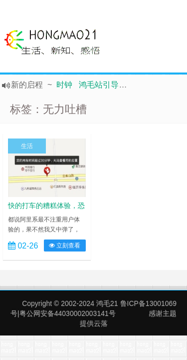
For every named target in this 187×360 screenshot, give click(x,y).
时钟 (64, 84)
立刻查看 (64, 245)
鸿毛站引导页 (103, 84)
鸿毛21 (107, 304)
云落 (101, 324)
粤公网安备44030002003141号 (67, 314)
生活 (27, 146)
